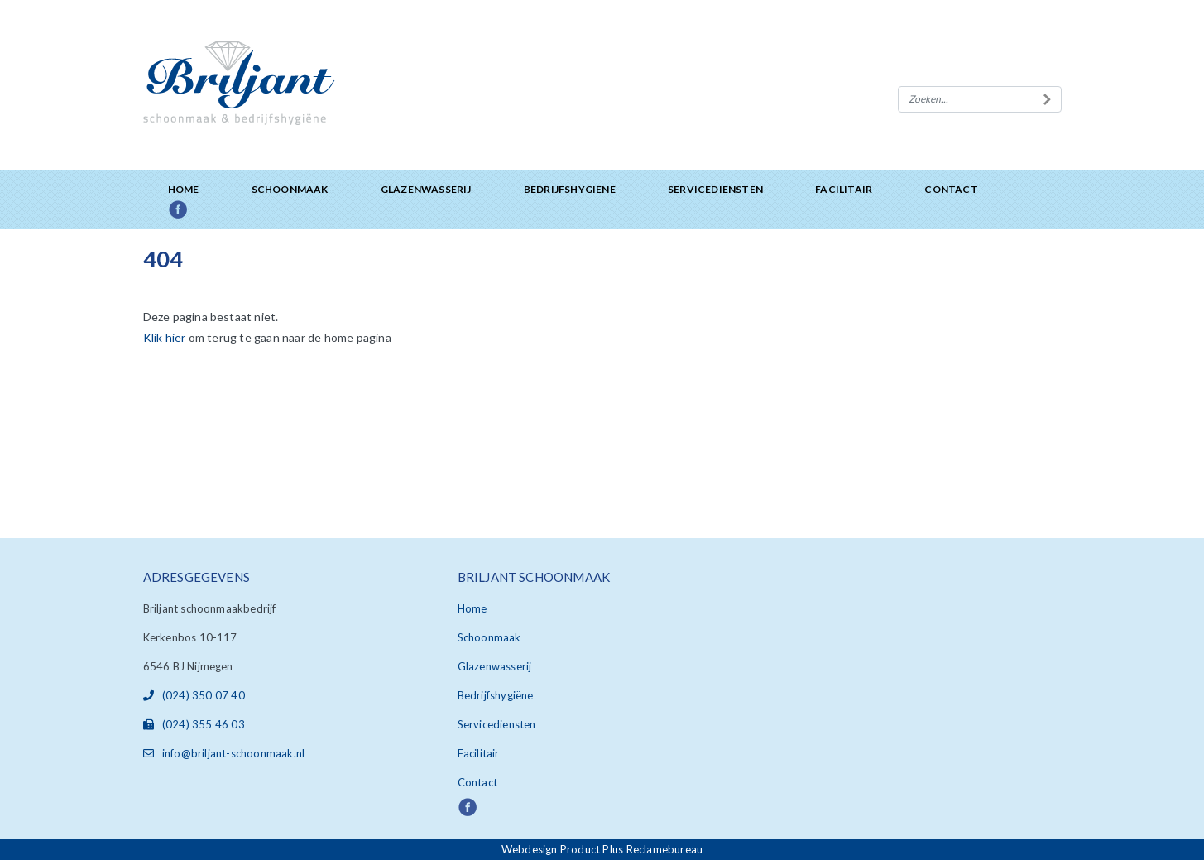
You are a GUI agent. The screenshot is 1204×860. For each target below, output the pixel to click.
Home (183, 189)
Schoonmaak (290, 189)
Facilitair (843, 189)
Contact (950, 189)
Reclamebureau (664, 849)
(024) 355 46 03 (194, 724)
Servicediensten (715, 189)
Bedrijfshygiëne (570, 189)
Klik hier (164, 337)
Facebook (196, 210)
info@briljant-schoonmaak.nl (224, 753)
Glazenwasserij (426, 189)
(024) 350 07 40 (194, 695)
